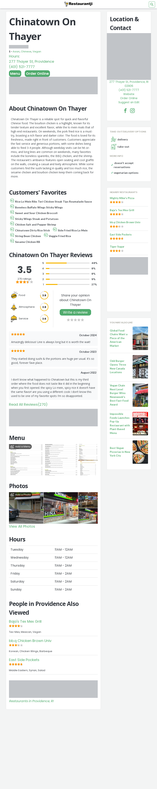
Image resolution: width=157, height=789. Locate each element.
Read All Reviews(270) (28, 404)
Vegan (37, 51)
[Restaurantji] (78, 4)
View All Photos (22, 526)
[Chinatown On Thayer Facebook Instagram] (132, 110)
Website (128, 94)
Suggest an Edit (128, 102)
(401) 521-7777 (22, 66)
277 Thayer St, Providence (31, 61)
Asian (16, 51)
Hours (14, 56)
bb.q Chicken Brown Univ (30, 640)
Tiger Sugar (117, 246)
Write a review (75, 312)
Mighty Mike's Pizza (122, 198)
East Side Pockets (24, 659)
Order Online (37, 73)
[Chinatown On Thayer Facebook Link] (125, 110)
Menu (15, 73)
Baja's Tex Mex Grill (25, 621)
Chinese (26, 51)
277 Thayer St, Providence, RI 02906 (128, 84)
